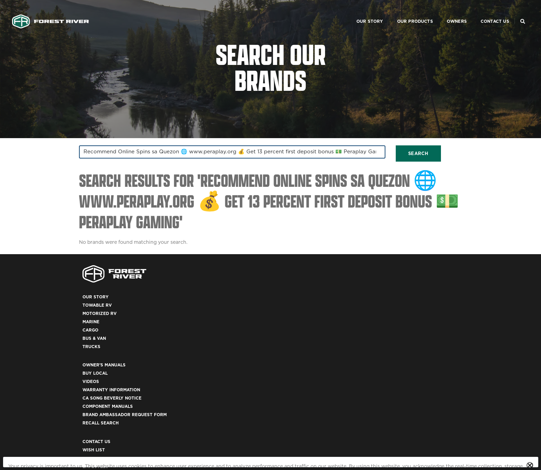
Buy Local (288, 320)
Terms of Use (393, 369)
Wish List (388, 320)
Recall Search (294, 369)
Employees (390, 336)
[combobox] (139, 164)
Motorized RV (192, 328)
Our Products (396, 12)
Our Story (350, 12)
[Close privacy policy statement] (530, 432)
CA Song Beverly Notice (305, 344)
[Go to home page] (60, 12)
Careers (387, 328)
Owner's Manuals (297, 311)
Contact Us (476, 12)
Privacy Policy (92, 449)
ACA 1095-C (389, 402)
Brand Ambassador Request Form (318, 361)
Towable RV (189, 320)
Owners (438, 12)
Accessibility (393, 378)
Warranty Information (304, 336)
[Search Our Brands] (512, 12)
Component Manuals (301, 353)
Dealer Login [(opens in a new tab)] (393, 344)
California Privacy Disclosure (155, 449)
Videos (284, 328)
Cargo (183, 344)
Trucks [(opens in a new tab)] (184, 361)
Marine (183, 336)
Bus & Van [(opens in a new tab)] (186, 353)
